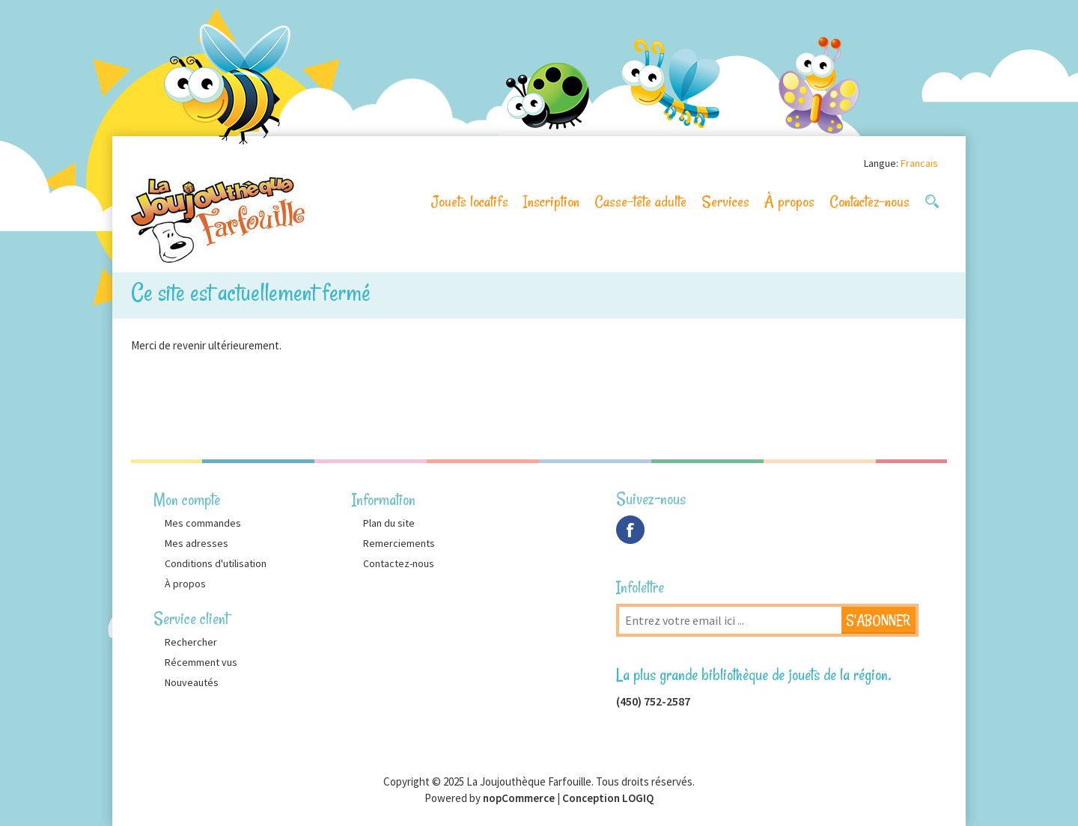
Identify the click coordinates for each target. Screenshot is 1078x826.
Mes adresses (196, 543)
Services (725, 201)
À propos (789, 201)
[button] (932, 201)
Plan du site (389, 523)
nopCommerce (519, 798)
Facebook (630, 530)
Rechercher (191, 642)
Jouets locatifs (469, 201)
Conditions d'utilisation (216, 563)
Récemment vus (201, 662)
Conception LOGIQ (608, 798)
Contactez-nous (869, 201)
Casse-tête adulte (640, 201)
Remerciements (399, 543)
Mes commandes (203, 523)
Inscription (551, 201)
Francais (919, 163)
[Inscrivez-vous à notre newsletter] (730, 620)
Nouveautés (192, 682)
